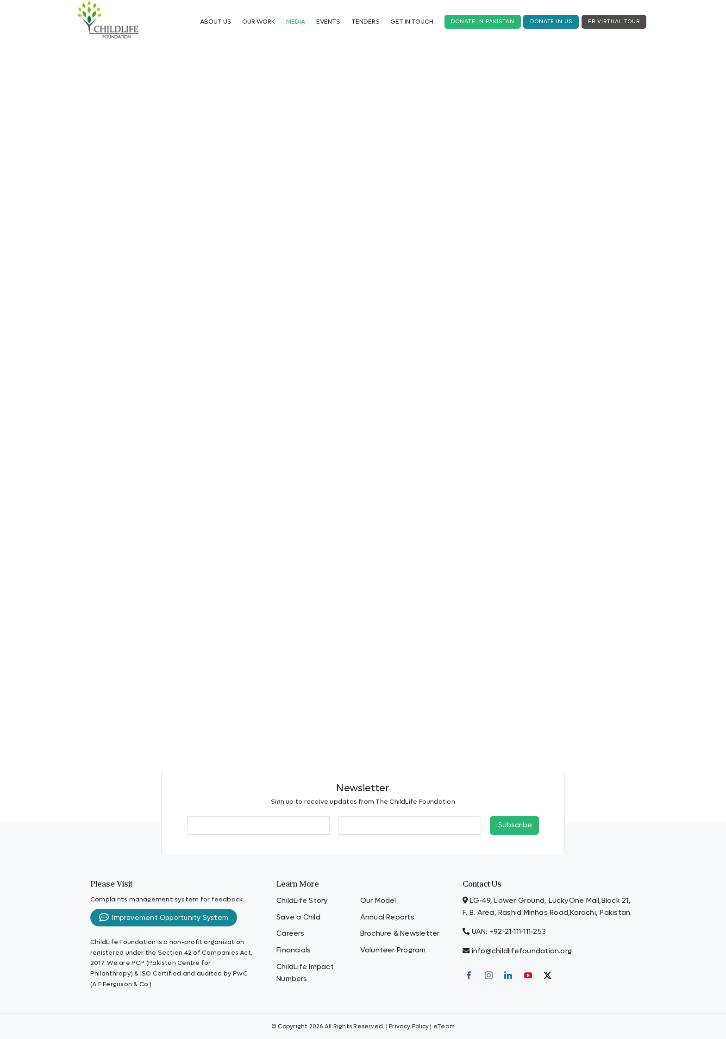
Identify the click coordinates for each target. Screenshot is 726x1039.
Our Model (378, 900)
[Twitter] (547, 975)
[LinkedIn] (508, 975)
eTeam (444, 1026)
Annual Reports (387, 917)
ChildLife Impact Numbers (305, 972)
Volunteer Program (393, 950)
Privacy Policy (409, 1026)
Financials (293, 950)
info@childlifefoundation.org (522, 951)
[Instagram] (489, 975)
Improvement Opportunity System (163, 918)
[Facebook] (469, 975)
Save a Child (298, 917)
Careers (290, 933)
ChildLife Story (302, 900)
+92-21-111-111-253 (518, 931)
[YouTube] (528, 975)
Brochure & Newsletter (400, 933)
